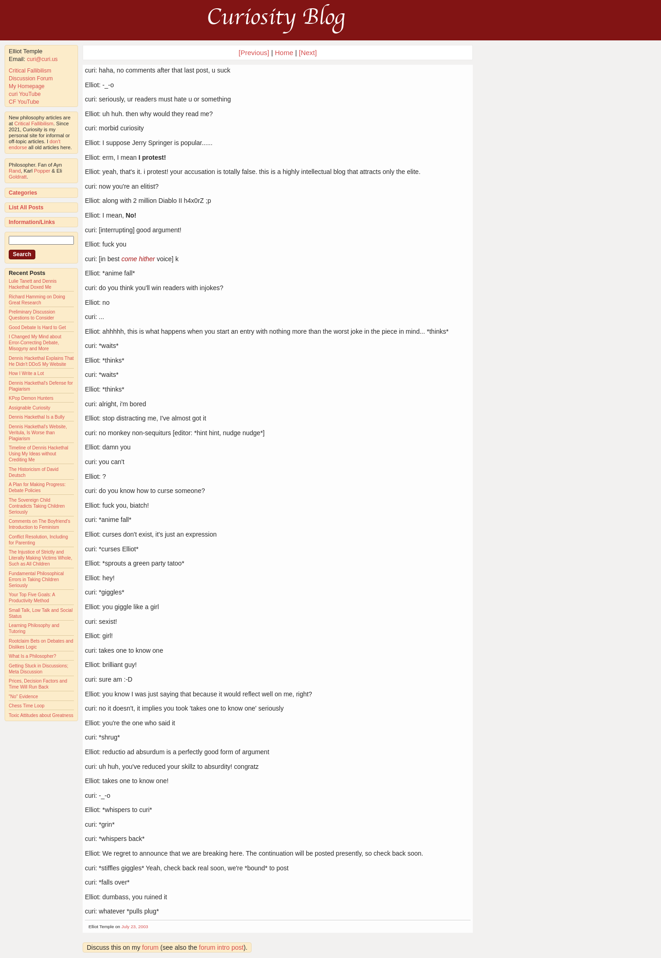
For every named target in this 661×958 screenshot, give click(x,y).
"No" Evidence (23, 696)
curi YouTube (25, 94)
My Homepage (27, 86)
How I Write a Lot (26, 373)
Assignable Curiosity (29, 407)
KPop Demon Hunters (31, 398)
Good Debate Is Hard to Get (37, 327)
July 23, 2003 (135, 926)
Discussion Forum (31, 78)
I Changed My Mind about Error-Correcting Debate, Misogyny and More (35, 342)
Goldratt (18, 176)
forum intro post (221, 947)
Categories (23, 193)
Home (284, 52)
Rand (15, 171)
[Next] (308, 52)
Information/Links (32, 222)
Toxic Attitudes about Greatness (41, 715)
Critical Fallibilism (30, 70)
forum (150, 947)
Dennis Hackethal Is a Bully (37, 417)
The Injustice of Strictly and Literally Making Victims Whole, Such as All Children (40, 557)
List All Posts (26, 207)
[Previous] (255, 52)
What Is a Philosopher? (32, 656)
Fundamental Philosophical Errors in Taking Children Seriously (36, 579)
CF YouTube (24, 102)
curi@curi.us (42, 59)
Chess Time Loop (27, 705)
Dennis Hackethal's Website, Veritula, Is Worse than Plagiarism (38, 432)
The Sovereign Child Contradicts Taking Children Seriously (37, 506)
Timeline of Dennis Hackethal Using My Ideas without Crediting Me (38, 453)
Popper (42, 171)
